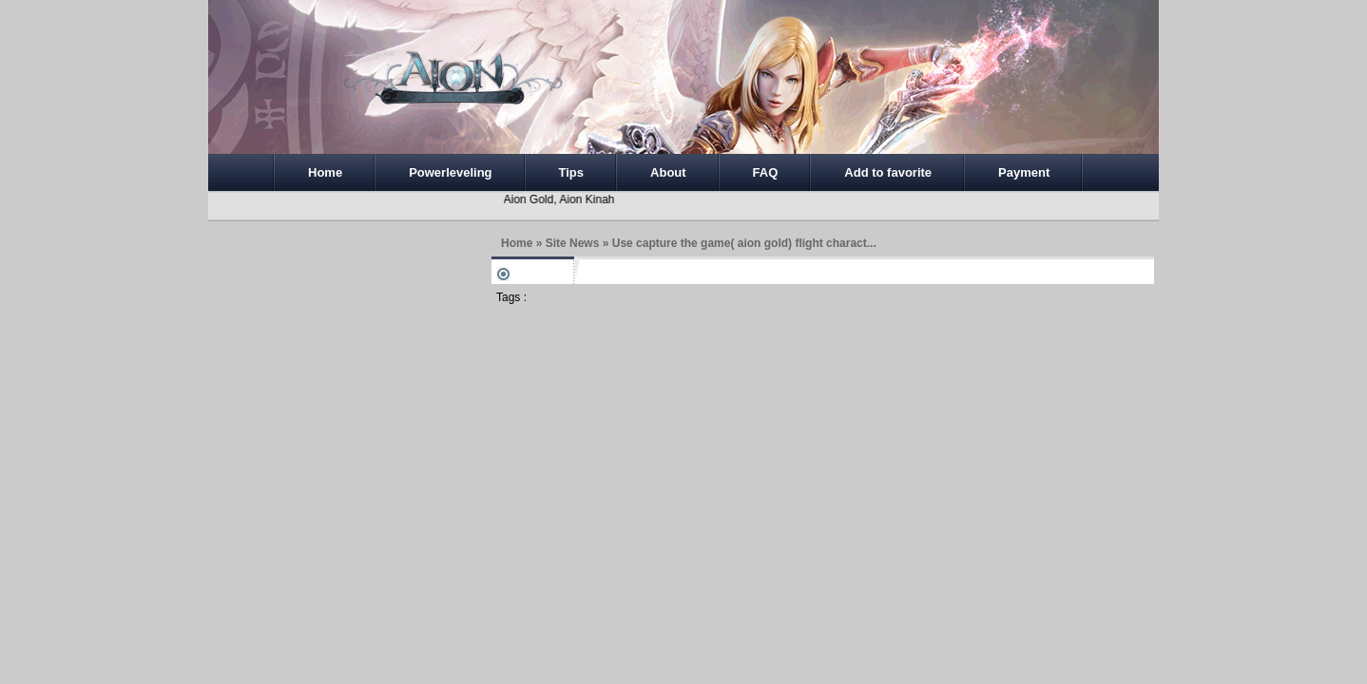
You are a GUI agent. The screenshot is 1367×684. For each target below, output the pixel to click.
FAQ (766, 172)
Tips (572, 172)
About (668, 172)
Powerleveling (450, 172)
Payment (1023, 172)
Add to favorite (888, 172)
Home (325, 172)
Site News (573, 243)
